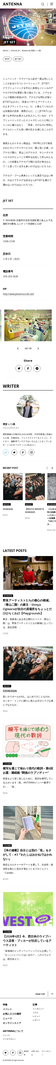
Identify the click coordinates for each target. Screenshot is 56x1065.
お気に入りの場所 (12, 1013)
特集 (5, 1004)
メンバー (6, 1035)
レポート (36, 1020)
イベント (7, 1009)
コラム (35, 1012)
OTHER (5, 633)
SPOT (7, 59)
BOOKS (5, 879)
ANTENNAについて (13, 1031)
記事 (35, 1004)
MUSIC (5, 515)
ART (54, 530)
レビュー (36, 1016)
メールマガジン (9, 1039)
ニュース (7, 1018)
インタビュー (38, 1008)
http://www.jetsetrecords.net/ (18, 294)
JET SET (18, 59)
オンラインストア (12, 1023)
